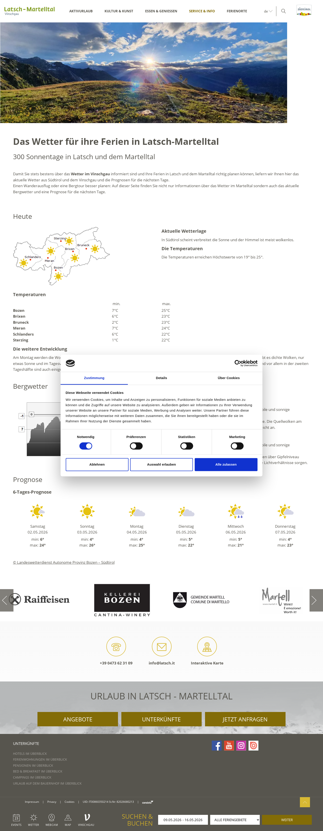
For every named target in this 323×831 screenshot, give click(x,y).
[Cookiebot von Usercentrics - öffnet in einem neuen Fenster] (238, 363)
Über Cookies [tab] (229, 378)
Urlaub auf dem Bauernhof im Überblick (47, 783)
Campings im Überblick (32, 777)
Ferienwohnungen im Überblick (40, 759)
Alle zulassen (226, 464)
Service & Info (202, 11)
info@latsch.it (162, 651)
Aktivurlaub (81, 11)
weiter (287, 820)
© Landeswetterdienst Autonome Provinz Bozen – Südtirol (64, 562)
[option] (161, 72)
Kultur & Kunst (119, 11)
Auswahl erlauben (161, 464)
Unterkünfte (161, 719)
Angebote (77, 719)
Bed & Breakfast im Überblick (37, 771)
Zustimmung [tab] (94, 378)
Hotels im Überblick (30, 753)
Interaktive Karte (207, 651)
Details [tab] (161, 378)
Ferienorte (237, 11)
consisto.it (147, 802)
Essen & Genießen (161, 11)
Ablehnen (97, 464)
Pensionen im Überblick (33, 765)
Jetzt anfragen (245, 719)
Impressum (32, 802)
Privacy (51, 802)
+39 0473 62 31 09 (116, 651)
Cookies (69, 802)
